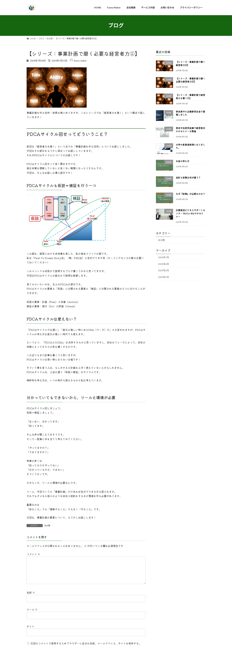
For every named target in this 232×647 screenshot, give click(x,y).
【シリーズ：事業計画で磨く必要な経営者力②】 (190, 80)
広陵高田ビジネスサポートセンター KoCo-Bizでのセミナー (190, 213)
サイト (30, 631)
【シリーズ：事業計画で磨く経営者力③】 (190, 63)
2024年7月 (163, 257)
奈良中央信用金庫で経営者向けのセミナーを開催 (190, 129)
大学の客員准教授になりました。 (190, 146)
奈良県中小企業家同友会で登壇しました (190, 113)
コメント (33, 554)
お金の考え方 (182, 161)
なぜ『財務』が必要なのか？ (190, 193)
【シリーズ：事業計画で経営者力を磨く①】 (190, 96)
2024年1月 (163, 277)
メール (32, 614)
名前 (31, 598)
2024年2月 (163, 270)
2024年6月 (163, 263)
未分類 (47, 525)
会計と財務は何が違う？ (188, 177)
